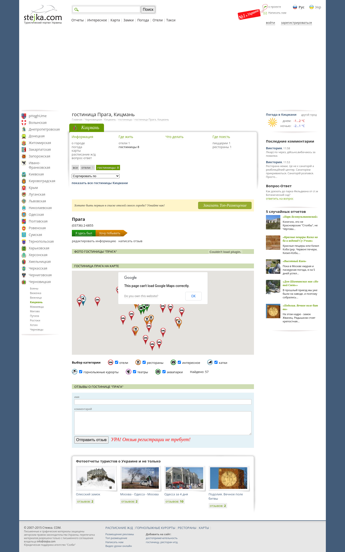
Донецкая (37, 136)
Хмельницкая (40, 261)
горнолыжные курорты (100, 372)
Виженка (35, 293)
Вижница (36, 297)
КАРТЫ (204, 528)
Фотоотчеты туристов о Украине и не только (118, 461)
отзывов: (85, 501)
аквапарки (175, 372)
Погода (143, 20)
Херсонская (38, 254)
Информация (82, 136)
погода (77, 147)
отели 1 (124, 143)
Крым (33, 187)
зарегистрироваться (296, 22)
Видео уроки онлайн (118, 546)
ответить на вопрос (279, 199)
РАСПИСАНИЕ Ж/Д (119, 528)
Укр (318, 7)
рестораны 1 (222, 147)
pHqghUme (38, 116)
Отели (158, 20)
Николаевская (40, 207)
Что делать (175, 136)
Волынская (38, 122)
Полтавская (38, 221)
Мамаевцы (37, 306)
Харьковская (39, 248)
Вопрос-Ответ (279, 185)
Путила (34, 316)
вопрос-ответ (82, 158)
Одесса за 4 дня (176, 494)
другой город (308, 114)
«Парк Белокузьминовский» (300, 216)
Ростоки (35, 320)
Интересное (97, 20)
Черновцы (36, 329)
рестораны (155, 362)
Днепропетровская (44, 129)
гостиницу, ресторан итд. (162, 542)
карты (76, 150)
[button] (147, 307)
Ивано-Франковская (39, 165)
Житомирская (40, 142)
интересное (191, 362)
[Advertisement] (172, 68)
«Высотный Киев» (294, 261)
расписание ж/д (84, 154)
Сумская (35, 234)
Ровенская (37, 228)
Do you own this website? (141, 296)
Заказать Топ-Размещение (225, 205)
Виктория (274, 148)
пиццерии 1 (221, 143)
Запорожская (39, 156)
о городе (78, 143)
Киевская (36, 174)
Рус (302, 7)
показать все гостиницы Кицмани (100, 183)
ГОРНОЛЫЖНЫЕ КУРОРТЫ (155, 528)
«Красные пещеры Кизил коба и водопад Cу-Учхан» (300, 238)
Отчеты (77, 20)
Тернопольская (41, 241)
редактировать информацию (94, 241)
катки (223, 362)
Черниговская (40, 275)
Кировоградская (42, 181)
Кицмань (36, 302)
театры (142, 372)
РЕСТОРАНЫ (187, 528)
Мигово (35, 311)
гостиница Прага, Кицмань (151, 119)
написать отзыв (130, 241)
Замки (129, 20)
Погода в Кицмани (281, 114)
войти (270, 22)
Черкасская (38, 268)
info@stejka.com (46, 541)
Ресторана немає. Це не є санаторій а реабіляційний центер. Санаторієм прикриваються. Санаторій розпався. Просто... (290, 171)
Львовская (37, 201)
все (75, 167)
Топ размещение (116, 538)
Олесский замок (88, 494)
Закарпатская (40, 149)
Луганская (37, 194)
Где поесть (221, 136)
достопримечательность (162, 538)
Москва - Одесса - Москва (139, 494)
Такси (170, 20)
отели (87, 167)
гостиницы (125, 119)
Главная (77, 119)
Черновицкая (40, 281)
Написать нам (277, 12)
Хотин (34, 325)
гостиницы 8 (129, 147)
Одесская (36, 214)
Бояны (34, 288)
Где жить (126, 136)
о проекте (274, 6)
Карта (115, 20)
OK (193, 296)
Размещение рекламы (119, 534)
